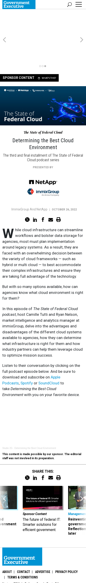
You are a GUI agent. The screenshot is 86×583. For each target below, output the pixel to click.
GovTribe (49, 563)
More (63, 563)
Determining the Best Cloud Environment (35, 422)
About (7, 546)
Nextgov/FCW (11, 558)
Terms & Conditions (22, 551)
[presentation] (4, 485)
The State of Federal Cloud (43, 106)
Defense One (33, 558)
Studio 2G (7, 422)
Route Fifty (54, 558)
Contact (23, 546)
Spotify (26, 357)
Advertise (42, 546)
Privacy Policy (66, 546)
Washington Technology (23, 563)
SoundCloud (48, 357)
